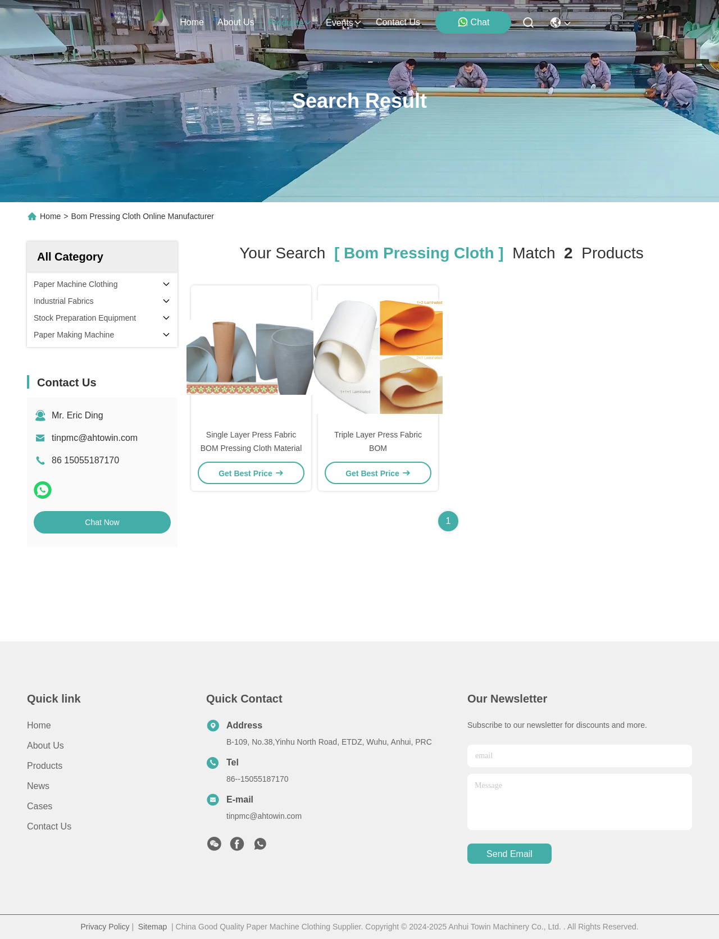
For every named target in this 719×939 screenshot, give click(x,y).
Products (44, 766)
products (290, 23)
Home (192, 22)
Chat (473, 22)
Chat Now (102, 522)
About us (45, 745)
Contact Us (49, 826)
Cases (39, 806)
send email (509, 854)
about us (235, 22)
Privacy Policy (104, 926)
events (344, 23)
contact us (398, 22)
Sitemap (152, 926)
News (38, 786)
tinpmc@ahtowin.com (95, 438)
